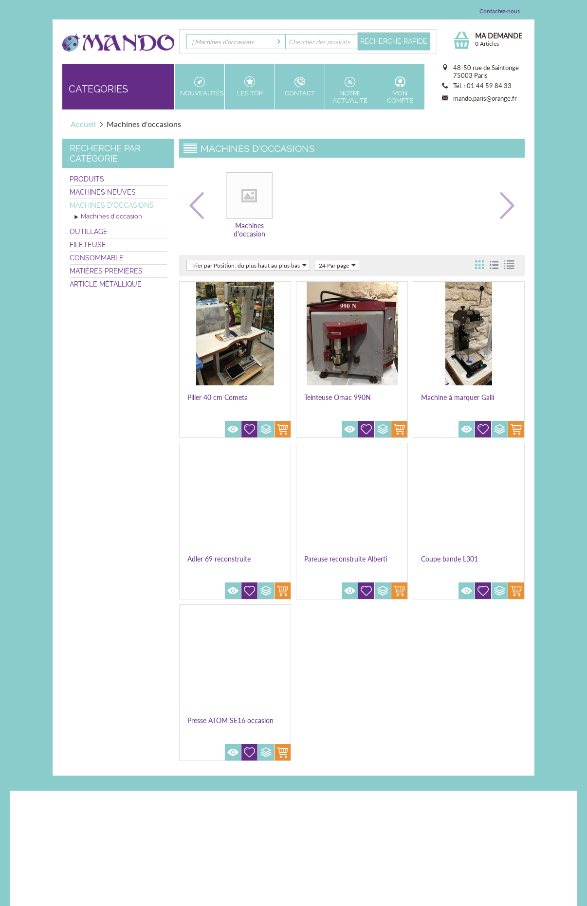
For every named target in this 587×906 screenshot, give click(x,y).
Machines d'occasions (112, 205)
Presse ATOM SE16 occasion (230, 720)
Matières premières (106, 271)
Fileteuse (88, 245)
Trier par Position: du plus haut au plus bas (249, 265)
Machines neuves (103, 192)
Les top (249, 86)
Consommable (97, 258)
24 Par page (337, 265)
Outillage (89, 232)
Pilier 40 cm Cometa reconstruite (217, 401)
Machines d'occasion (108, 217)
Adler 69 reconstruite (219, 559)
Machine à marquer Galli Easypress (457, 401)
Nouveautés (202, 86)
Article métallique (106, 284)
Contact (299, 86)
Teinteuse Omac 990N (337, 397)
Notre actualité (349, 90)
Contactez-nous (499, 11)
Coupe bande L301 (449, 559)
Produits (87, 179)
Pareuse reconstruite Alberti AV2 (345, 563)
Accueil (83, 123)
